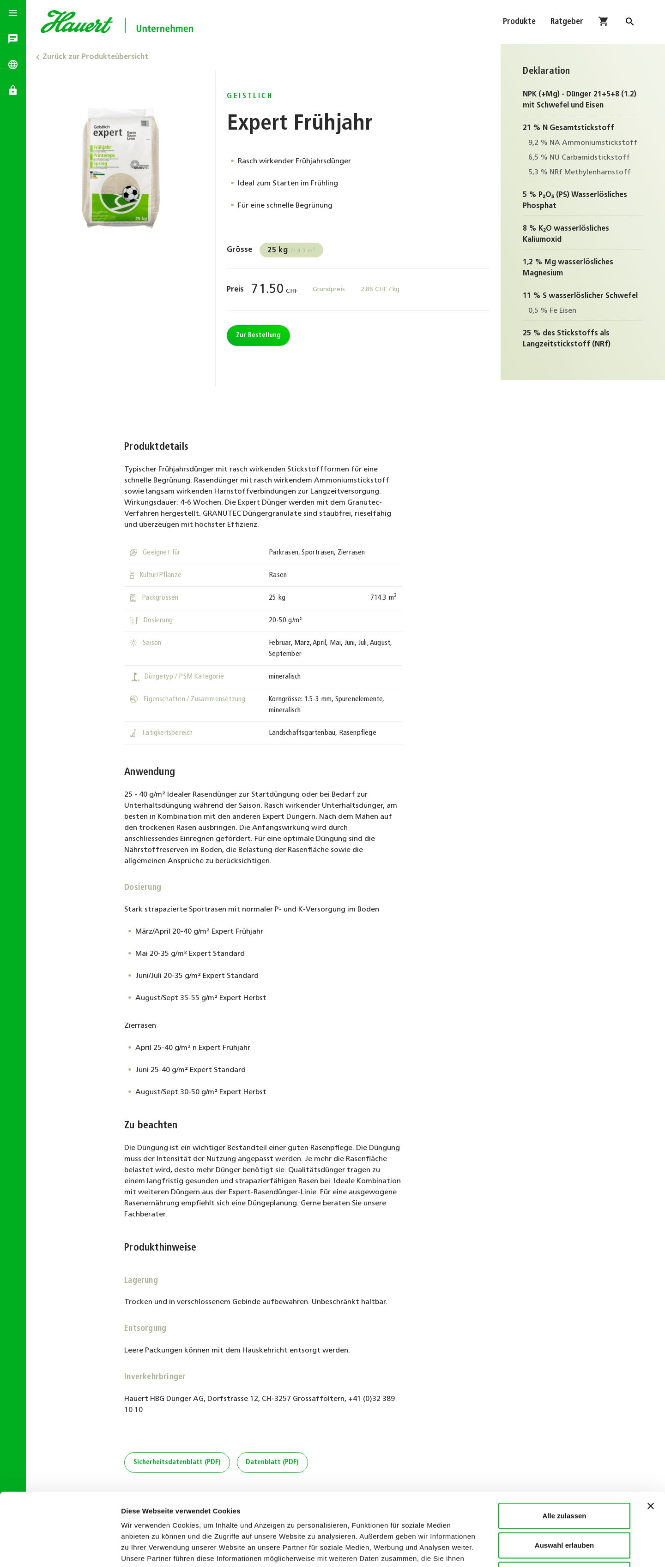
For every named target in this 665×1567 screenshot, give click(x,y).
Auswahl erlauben (564, 1477)
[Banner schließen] (650, 1438)
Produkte (519, 22)
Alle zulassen (564, 1447)
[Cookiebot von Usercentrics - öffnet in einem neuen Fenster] (59, 1549)
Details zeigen (491, 1549)
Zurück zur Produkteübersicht (95, 57)
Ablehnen (564, 1506)
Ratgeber (566, 22)
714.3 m (291, 250)
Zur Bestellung (258, 335)
